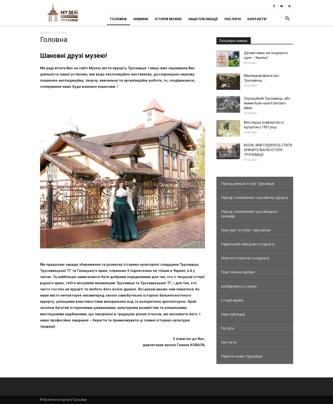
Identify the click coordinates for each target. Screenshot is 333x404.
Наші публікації (203, 19)
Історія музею (168, 19)
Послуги (232, 19)
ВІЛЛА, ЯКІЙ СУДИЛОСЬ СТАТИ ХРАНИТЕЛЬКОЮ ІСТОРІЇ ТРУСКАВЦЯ (268, 150)
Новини (140, 19)
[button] (287, 19)
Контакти (256, 19)
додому (45, 32)
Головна (118, 19)
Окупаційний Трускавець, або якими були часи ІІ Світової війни (267, 103)
